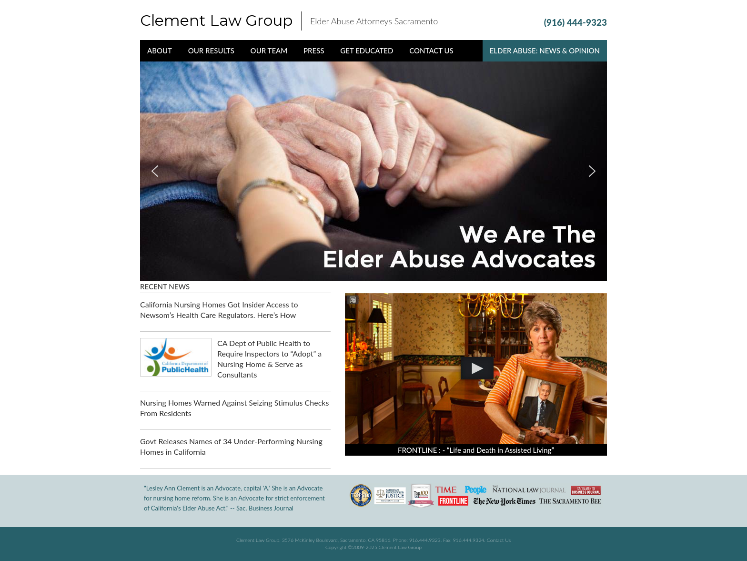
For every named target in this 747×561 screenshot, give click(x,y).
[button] (154, 171)
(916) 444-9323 (575, 22)
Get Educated (366, 50)
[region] (373, 171)
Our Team (269, 50)
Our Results (211, 50)
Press (313, 50)
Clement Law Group (216, 20)
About (159, 50)
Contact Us (431, 50)
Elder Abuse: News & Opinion (545, 50)
